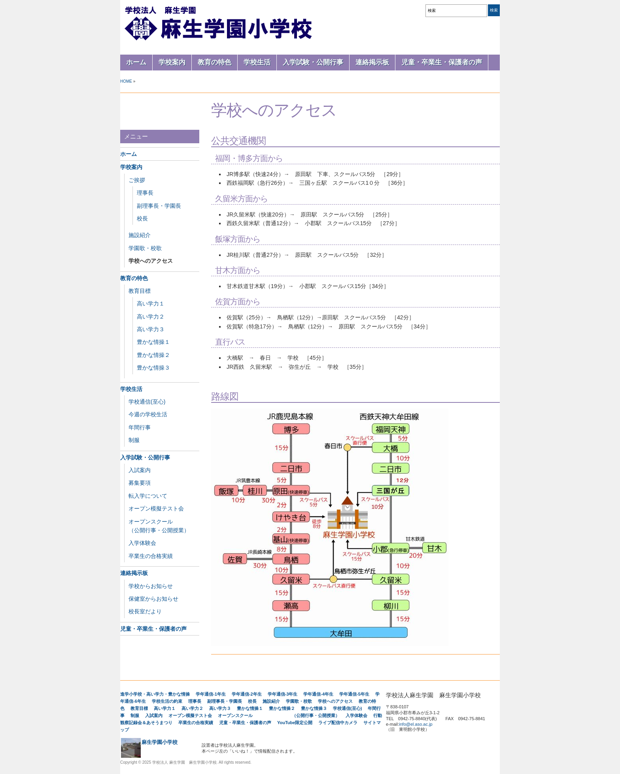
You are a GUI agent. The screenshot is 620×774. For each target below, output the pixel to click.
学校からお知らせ (151, 586)
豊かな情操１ (153, 342)
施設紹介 (140, 235)
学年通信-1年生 (211, 694)
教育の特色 (214, 62)
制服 (134, 440)
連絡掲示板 (372, 62)
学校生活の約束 (167, 701)
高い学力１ (150, 303)
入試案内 (140, 470)
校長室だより (145, 611)
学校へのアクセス (151, 261)
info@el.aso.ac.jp (416, 724)
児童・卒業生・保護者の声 (441, 62)
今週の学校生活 (148, 414)
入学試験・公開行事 (313, 62)
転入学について (148, 496)
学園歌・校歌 (145, 248)
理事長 (145, 193)
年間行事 (140, 427)
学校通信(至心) (147, 401)
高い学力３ (150, 329)
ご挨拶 (137, 180)
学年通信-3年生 (283, 694)
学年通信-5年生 (354, 694)
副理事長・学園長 (159, 206)
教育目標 (140, 291)
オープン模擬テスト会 (156, 508)
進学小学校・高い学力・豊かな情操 (155, 694)
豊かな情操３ (153, 367)
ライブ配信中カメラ (337, 722)
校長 (142, 218)
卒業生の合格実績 (151, 556)
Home (126, 81)
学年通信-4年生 (318, 694)
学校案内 (172, 62)
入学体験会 (142, 543)
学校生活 (257, 62)
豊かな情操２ (153, 355)
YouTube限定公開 (294, 722)
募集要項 (140, 483)
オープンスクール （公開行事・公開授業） (279, 715)
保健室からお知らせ (153, 599)
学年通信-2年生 (247, 694)
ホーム (136, 62)
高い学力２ (150, 316)
